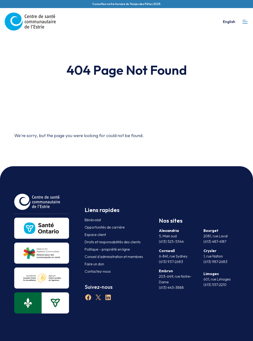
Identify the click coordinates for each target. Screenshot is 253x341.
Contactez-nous (98, 271)
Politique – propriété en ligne (107, 249)
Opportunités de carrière (105, 227)
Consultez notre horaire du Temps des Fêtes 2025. (126, 4)
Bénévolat (93, 220)
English (229, 21)
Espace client (95, 234)
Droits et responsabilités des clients (113, 242)
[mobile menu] (245, 22)
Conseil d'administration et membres (114, 256)
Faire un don (94, 264)
